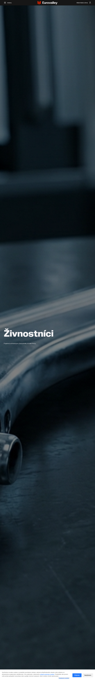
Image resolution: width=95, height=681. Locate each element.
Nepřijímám (87, 675)
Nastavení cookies (64, 678)
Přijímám (77, 675)
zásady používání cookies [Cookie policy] (47, 674)
